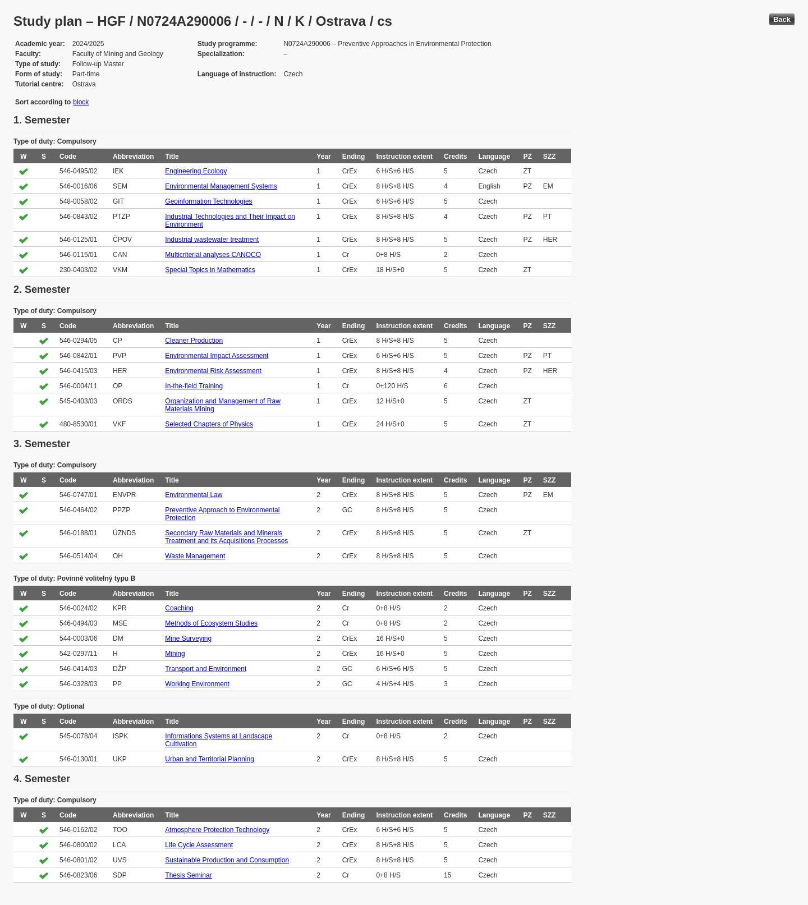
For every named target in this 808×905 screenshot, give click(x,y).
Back (782, 19)
